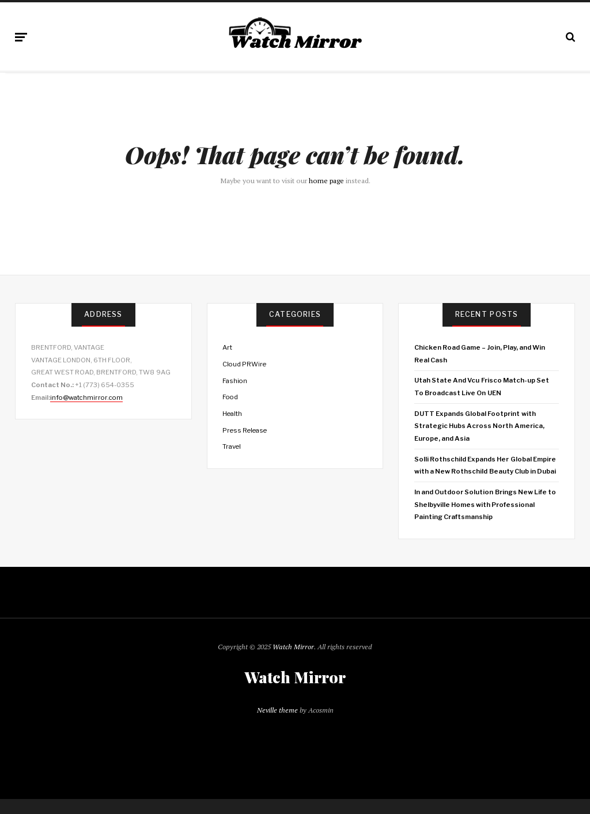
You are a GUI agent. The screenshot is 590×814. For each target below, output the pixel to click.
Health (232, 414)
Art (227, 347)
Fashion (234, 381)
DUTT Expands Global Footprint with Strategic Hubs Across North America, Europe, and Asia (479, 426)
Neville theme (277, 710)
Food (230, 397)
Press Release (244, 430)
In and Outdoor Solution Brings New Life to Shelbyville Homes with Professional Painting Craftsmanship (485, 504)
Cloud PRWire (244, 364)
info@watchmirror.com (86, 397)
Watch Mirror (293, 647)
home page (326, 180)
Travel (231, 446)
